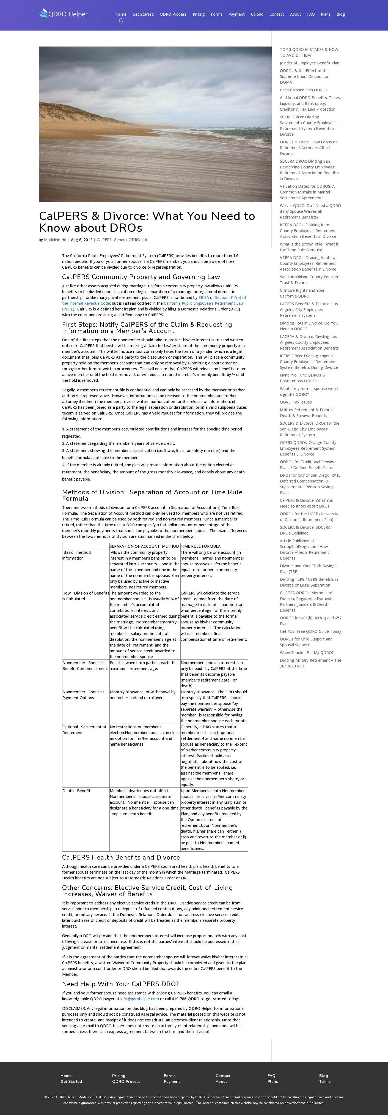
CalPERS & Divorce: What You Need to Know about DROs (147, 222)
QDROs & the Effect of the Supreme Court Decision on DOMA (304, 76)
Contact (276, 14)
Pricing (199, 14)
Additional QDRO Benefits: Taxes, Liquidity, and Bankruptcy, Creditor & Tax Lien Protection (310, 103)
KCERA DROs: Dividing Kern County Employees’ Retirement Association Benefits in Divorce (308, 230)
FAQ (311, 14)
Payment (237, 14)
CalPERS (104, 239)
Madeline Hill (55, 239)
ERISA (204, 297)
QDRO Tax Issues (296, 402)
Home (120, 14)
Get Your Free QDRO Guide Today (310, 631)
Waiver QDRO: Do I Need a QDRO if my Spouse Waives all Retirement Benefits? (310, 211)
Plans (326, 14)
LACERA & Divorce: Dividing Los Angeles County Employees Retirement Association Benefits (309, 342)
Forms (216, 14)
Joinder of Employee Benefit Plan (309, 63)
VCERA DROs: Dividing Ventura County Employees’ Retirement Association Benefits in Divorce (308, 263)
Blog (341, 14)
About (295, 14)
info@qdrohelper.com (139, 998)
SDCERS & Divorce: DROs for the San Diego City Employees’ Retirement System (309, 429)
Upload (257, 14)
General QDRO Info (131, 239)
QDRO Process (173, 14)
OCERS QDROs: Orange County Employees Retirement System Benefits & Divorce (308, 448)
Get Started (143, 14)
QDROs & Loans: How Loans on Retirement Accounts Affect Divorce (309, 147)
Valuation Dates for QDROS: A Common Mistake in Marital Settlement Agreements (307, 192)
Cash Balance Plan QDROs (304, 89)
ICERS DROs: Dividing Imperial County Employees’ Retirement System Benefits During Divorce (309, 361)
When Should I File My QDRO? (307, 652)
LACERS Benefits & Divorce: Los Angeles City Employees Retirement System (309, 309)
